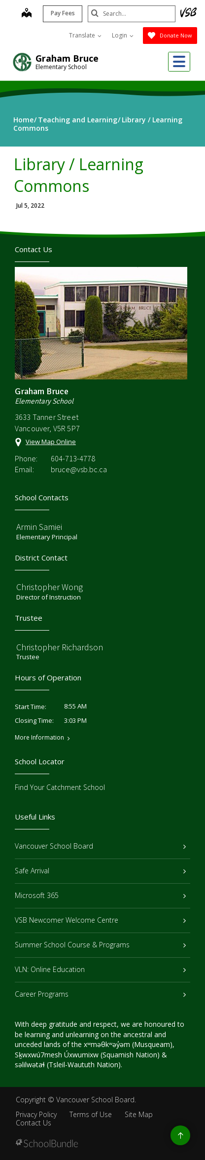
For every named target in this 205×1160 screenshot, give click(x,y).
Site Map (139, 1114)
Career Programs (100, 994)
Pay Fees (62, 13)
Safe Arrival (100, 870)
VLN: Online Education (100, 969)
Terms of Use (90, 1114)
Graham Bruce (67, 58)
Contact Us (33, 1122)
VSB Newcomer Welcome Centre (100, 920)
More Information (39, 738)
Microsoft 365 (100, 895)
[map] (26, 14)
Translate (85, 35)
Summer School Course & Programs (100, 944)
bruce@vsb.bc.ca (79, 469)
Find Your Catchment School (60, 787)
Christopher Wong (49, 587)
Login (123, 35)
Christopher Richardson (59, 647)
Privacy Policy (36, 1114)
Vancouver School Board (100, 846)
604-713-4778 (73, 458)
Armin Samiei (39, 526)
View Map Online (51, 441)
